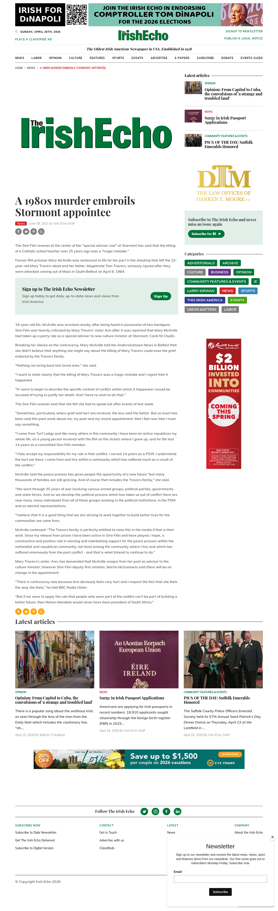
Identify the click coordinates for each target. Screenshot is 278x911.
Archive (230, 263)
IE (255, 281)
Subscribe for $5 (206, 234)
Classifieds (106, 848)
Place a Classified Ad (33, 39)
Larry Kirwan (200, 291)
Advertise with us (111, 840)
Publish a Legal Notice (243, 38)
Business (219, 272)
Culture (75, 58)
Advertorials (201, 263)
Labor (36, 58)
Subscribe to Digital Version (34, 848)
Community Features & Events (216, 281)
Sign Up (161, 296)
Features (97, 58)
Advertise (159, 58)
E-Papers (182, 58)
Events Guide (252, 58)
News (19, 58)
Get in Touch (108, 832)
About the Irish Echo (249, 832)
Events (137, 58)
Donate (227, 58)
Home (19, 68)
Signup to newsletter (244, 31)
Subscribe (205, 58)
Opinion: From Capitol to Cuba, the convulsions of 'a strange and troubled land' (233, 94)
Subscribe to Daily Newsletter (35, 832)
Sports (118, 58)
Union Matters (201, 309)
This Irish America (205, 300)
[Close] (272, 837)
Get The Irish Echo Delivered (35, 840)
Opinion (55, 58)
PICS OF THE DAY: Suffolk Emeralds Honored (229, 144)
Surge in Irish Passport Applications (225, 120)
